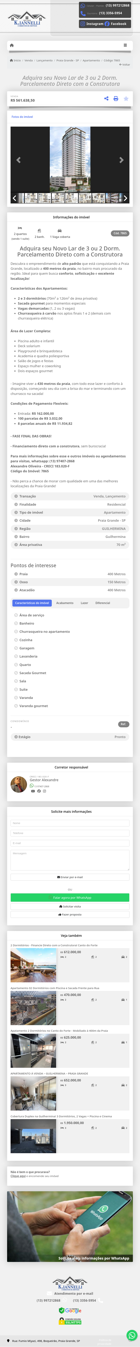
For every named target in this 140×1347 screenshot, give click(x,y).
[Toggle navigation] (125, 45)
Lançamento (44, 60)
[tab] (22, 116)
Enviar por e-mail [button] (70, 877)
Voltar (124, 64)
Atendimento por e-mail (70, 1293)
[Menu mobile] (12, 45)
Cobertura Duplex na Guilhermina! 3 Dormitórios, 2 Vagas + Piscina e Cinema (61, 1116)
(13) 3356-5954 (110, 13)
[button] (19, 160)
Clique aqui (18, 1176)
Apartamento (91, 60)
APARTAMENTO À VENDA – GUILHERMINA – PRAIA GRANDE (49, 1073)
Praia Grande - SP (68, 60)
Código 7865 (112, 60)
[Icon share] (92, 23)
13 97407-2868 (39, 786)
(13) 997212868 (118, 5)
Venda (29, 60)
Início (15, 60)
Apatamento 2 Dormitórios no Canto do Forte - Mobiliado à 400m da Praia (59, 1030)
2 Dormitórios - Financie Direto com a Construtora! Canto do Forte (54, 945)
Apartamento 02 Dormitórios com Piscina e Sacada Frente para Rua (55, 988)
